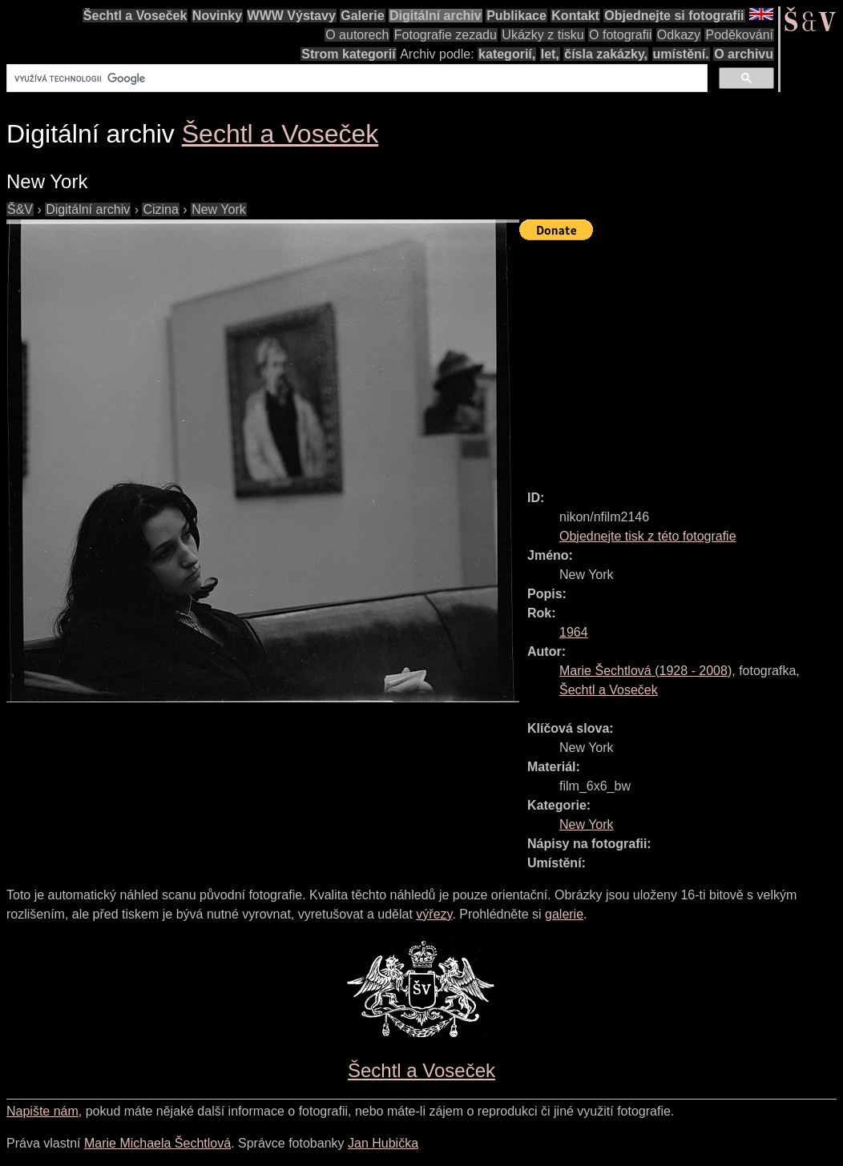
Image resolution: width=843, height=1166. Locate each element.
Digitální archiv (435, 15)
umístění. (681, 54)
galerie (564, 914)
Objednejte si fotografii (674, 15)
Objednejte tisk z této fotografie (647, 536)
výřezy (434, 914)
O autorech (357, 35)
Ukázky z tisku (542, 35)
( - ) (645, 670)
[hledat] (355, 78)
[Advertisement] (681, 358)
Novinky (217, 15)
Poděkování (739, 35)
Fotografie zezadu (445, 35)
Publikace (516, 15)
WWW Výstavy (292, 15)
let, (550, 54)
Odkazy (678, 35)
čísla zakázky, (605, 54)
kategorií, (506, 54)
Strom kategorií (348, 54)
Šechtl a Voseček (135, 15)
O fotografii (620, 35)
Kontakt (575, 15)
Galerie (362, 15)
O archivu (743, 54)
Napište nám (42, 1111)
